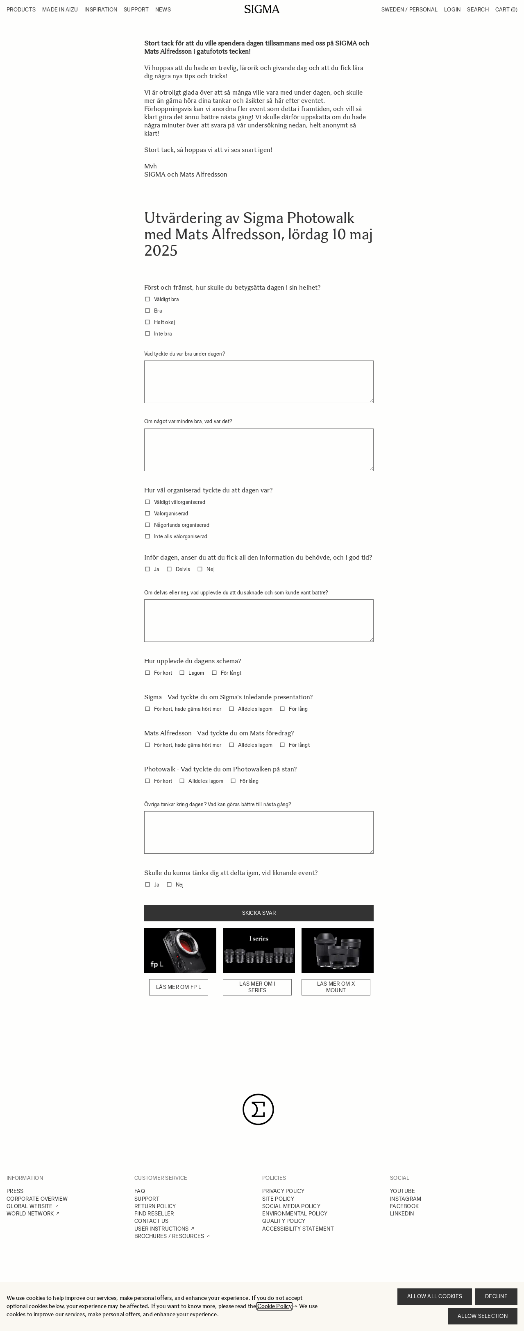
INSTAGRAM (405, 1199)
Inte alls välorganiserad (180, 536)
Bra (158, 311)
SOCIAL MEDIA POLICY (291, 1206)
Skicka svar (259, 913)
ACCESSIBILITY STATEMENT (298, 1229)
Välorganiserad (171, 513)
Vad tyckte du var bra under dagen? (184, 354)
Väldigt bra (166, 299)
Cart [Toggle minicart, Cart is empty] (506, 10)
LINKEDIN (402, 1214)
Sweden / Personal (409, 10)
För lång (298, 709)
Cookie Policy (274, 1306)
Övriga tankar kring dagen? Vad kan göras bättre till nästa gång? (217, 804)
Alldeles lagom (255, 709)
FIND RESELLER (154, 1214)
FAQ (139, 1191)
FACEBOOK (404, 1206)
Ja (156, 569)
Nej (210, 569)
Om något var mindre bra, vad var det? (188, 421)
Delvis (183, 569)
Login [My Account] (452, 10)
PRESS (15, 1191)
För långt (231, 673)
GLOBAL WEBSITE (30, 1206)
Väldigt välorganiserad (179, 502)
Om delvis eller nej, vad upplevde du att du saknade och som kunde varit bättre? (236, 593)
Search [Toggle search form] (478, 10)
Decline (496, 1296)
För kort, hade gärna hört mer (188, 709)
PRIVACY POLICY (283, 1191)
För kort (163, 673)
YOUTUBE (402, 1191)
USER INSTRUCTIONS (161, 1229)
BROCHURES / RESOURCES (169, 1236)
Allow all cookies (434, 1296)
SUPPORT (146, 1199)
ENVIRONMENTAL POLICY (294, 1214)
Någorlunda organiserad (181, 525)
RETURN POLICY (155, 1206)
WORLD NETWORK (30, 1214)
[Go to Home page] (262, 9)
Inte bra (163, 334)
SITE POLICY (278, 1199)
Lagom (196, 673)
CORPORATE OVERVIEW (37, 1199)
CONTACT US (151, 1221)
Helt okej (164, 322)
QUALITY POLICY (284, 1221)
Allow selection (483, 1316)
